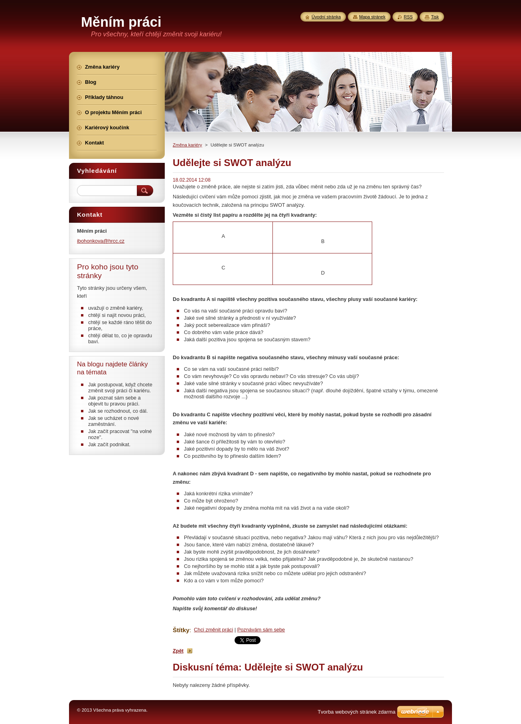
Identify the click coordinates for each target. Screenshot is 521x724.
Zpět (178, 651)
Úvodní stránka (326, 16)
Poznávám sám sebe (261, 630)
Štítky (181, 630)
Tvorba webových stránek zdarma (356, 712)
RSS (408, 16)
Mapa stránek (372, 16)
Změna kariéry (187, 144)
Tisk (435, 16)
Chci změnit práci (213, 630)
